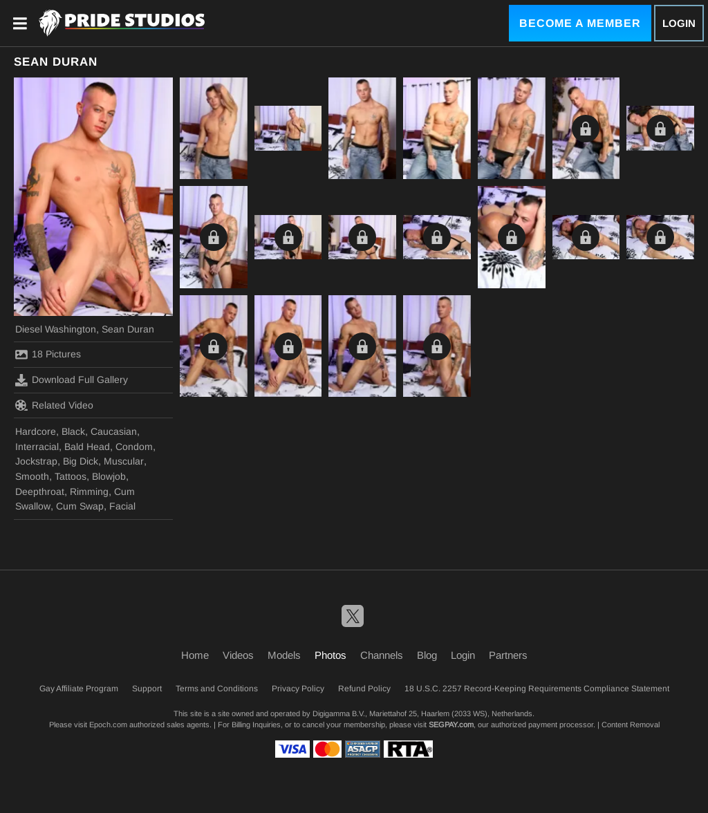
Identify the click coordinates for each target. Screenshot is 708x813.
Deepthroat (39, 491)
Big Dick (80, 461)
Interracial (37, 446)
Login (679, 23)
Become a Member (580, 23)
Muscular (124, 461)
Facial (122, 506)
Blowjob (109, 476)
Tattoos (70, 476)
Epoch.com (108, 724)
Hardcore (35, 431)
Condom (134, 446)
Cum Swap (80, 506)
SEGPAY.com (451, 724)
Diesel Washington (55, 329)
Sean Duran (128, 329)
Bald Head (87, 446)
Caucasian (114, 431)
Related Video (54, 405)
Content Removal (631, 724)
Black (73, 431)
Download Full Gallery (71, 380)
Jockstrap (36, 461)
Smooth (32, 476)
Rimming (89, 491)
